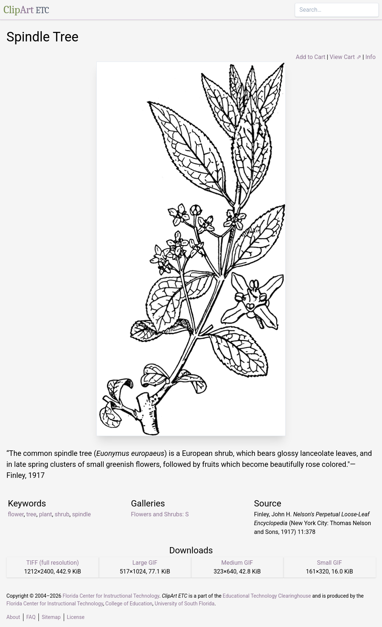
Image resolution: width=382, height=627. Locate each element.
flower (16, 514)
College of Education (129, 603)
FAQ (31, 617)
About (13, 617)
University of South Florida (184, 603)
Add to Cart (310, 57)
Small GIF (329, 562)
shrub (62, 514)
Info (371, 57)
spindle (81, 514)
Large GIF (144, 562)
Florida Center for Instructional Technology (111, 596)
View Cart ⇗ (345, 57)
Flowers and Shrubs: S (160, 514)
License (76, 617)
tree (31, 514)
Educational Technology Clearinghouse (267, 596)
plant (45, 514)
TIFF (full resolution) (52, 562)
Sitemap (51, 617)
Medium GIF (237, 562)
